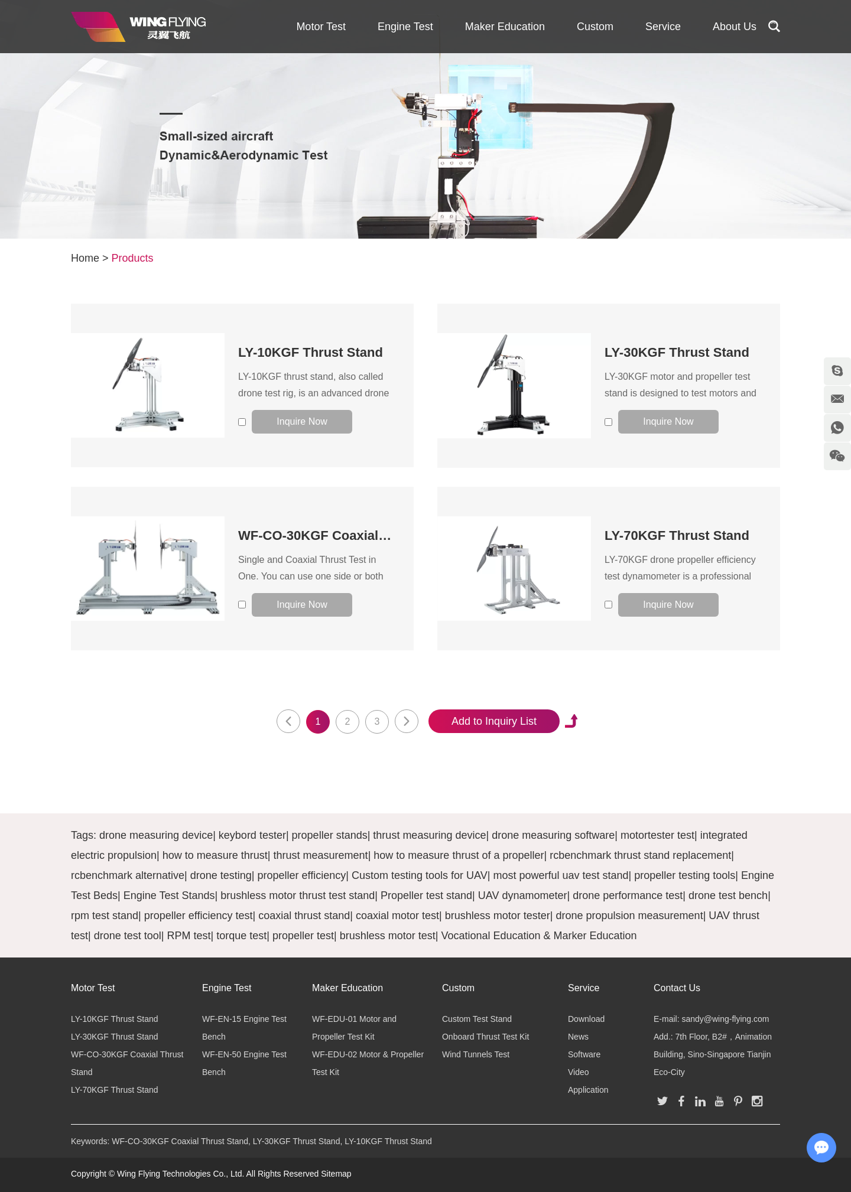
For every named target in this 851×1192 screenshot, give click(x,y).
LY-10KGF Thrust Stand (310, 352)
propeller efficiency (302, 875)
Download (586, 1019)
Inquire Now (302, 421)
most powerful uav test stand (560, 875)
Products (133, 258)
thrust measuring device (429, 835)
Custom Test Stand (477, 1019)
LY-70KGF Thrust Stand (677, 535)
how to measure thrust (215, 855)
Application (588, 1090)
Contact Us (677, 988)
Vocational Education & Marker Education (538, 936)
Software (584, 1054)
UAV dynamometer (522, 895)
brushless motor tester (497, 915)
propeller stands (330, 835)
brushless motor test (388, 936)
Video (578, 1072)
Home (85, 258)
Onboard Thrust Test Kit (485, 1036)
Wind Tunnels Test (475, 1054)
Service (663, 26)
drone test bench (728, 895)
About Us (734, 26)
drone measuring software (553, 835)
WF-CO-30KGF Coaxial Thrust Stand (350, 535)
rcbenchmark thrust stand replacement (640, 855)
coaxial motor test (397, 915)
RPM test (188, 936)
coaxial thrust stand (304, 915)
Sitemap (336, 1173)
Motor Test (321, 26)
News (578, 1036)
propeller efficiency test (198, 915)
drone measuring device (156, 835)
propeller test (303, 936)
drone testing (221, 875)
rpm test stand (104, 915)
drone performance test (628, 895)
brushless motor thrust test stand (297, 895)
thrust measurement (321, 855)
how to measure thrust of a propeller (458, 855)
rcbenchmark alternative (127, 875)
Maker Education (505, 26)
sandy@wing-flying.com (725, 1019)
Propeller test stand (426, 895)
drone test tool (127, 936)
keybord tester (252, 835)
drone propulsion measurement (629, 915)
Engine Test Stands (169, 895)
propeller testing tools (684, 875)
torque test (241, 936)
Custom (595, 26)
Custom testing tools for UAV (420, 875)
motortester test (657, 835)
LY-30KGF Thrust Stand (677, 352)
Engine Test (405, 26)
